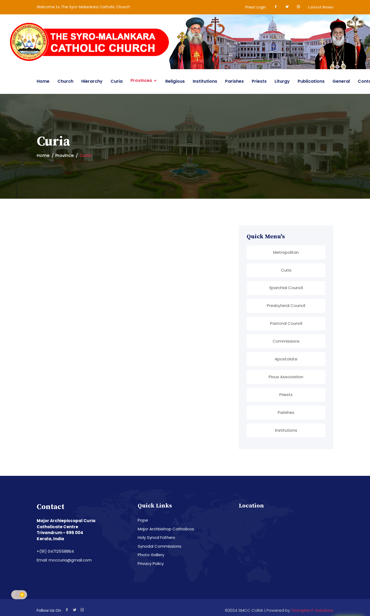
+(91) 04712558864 (55, 553)
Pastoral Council (286, 324)
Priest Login (255, 7)
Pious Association (286, 378)
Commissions (286, 342)
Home (43, 81)
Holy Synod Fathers (156, 539)
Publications (311, 81)
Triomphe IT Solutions (312, 612)
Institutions (205, 81)
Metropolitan (286, 252)
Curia (117, 81)
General (341, 81)
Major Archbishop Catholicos (166, 530)
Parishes (234, 81)
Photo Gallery (151, 556)
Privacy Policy (151, 565)
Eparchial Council (286, 288)
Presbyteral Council (286, 306)
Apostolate (286, 360)
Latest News (320, 7)
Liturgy (282, 81)
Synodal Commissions (159, 548)
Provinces (141, 80)
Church (65, 81)
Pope (143, 522)
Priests (259, 81)
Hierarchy (92, 81)
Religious (175, 81)
